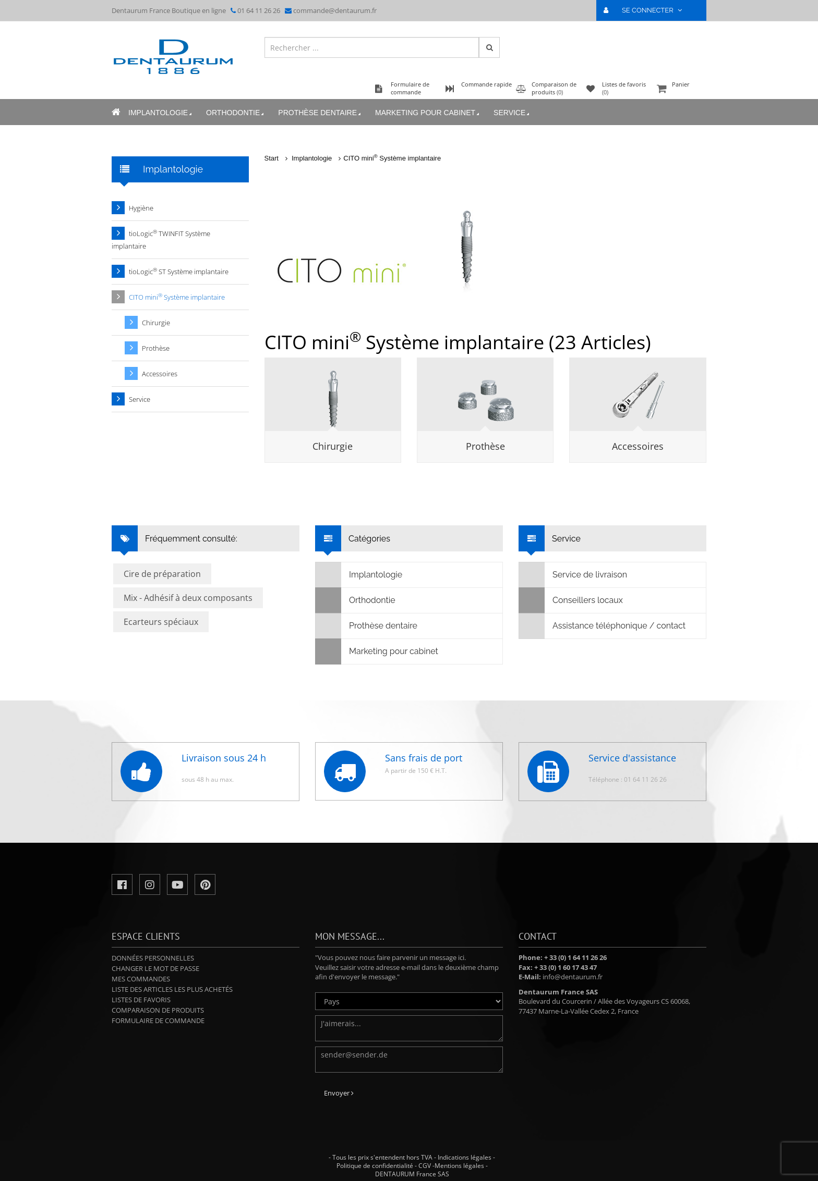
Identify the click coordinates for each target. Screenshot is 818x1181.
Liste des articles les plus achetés (172, 989)
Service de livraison (573, 574)
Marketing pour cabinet (428, 112)
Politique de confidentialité (374, 1165)
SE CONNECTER (647, 10)
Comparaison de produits (158, 1010)
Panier (680, 89)
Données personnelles (153, 958)
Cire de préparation (162, 574)
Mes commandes (141, 978)
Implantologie (161, 112)
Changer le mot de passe (155, 968)
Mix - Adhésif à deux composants (188, 598)
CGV (424, 1165)
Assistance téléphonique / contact (602, 625)
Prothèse (485, 446)
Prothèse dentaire (320, 112)
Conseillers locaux (571, 600)
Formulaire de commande (158, 1020)
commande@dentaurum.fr (335, 10)
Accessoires (638, 446)
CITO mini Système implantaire (392, 158)
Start (271, 158)
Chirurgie (332, 446)
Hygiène (141, 208)
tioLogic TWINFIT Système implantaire (161, 239)
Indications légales (464, 1157)
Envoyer (339, 1093)
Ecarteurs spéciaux (161, 622)
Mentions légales (459, 1165)
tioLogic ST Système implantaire (178, 271)
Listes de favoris (141, 999)
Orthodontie (236, 112)
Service (512, 112)
